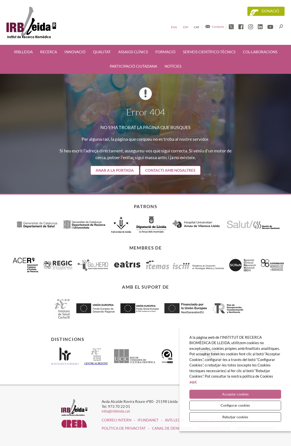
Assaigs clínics (133, 52)
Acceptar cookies (235, 394)
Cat (196, 27)
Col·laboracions (260, 52)
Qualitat (102, 52)
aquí (192, 382)
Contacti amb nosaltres (170, 170)
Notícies (173, 66)
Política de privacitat (124, 428)
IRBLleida (23, 52)
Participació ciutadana (133, 66)
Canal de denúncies (172, 428)
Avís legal (175, 420)
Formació (165, 52)
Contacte (218, 26)
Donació (270, 11)
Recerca (48, 52)
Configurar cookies (235, 405)
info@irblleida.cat (116, 411)
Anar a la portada (115, 170)
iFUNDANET (148, 420)
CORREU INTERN (116, 420)
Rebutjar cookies (235, 417)
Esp (185, 27)
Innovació (75, 52)
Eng (174, 27)
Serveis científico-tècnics (209, 52)
